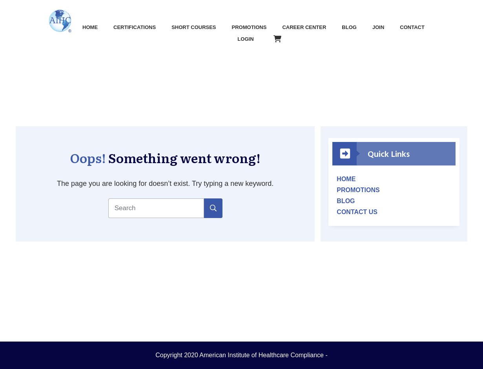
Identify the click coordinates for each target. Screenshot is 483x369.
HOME (346, 179)
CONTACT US (357, 212)
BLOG (346, 201)
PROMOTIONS (358, 190)
